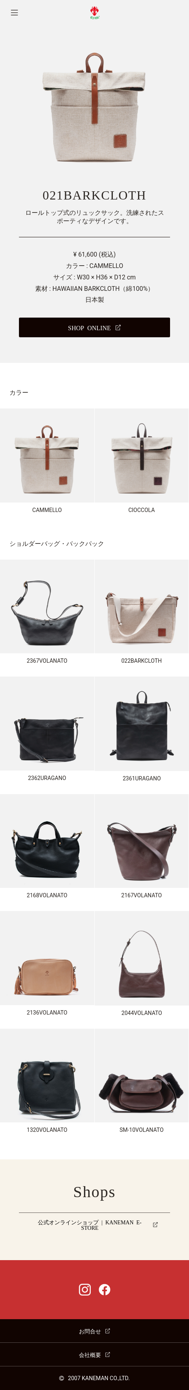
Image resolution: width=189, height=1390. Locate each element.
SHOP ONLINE (89, 327)
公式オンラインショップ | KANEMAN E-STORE (90, 1224)
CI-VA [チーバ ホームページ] (94, 13)
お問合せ (90, 1331)
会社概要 (90, 1354)
